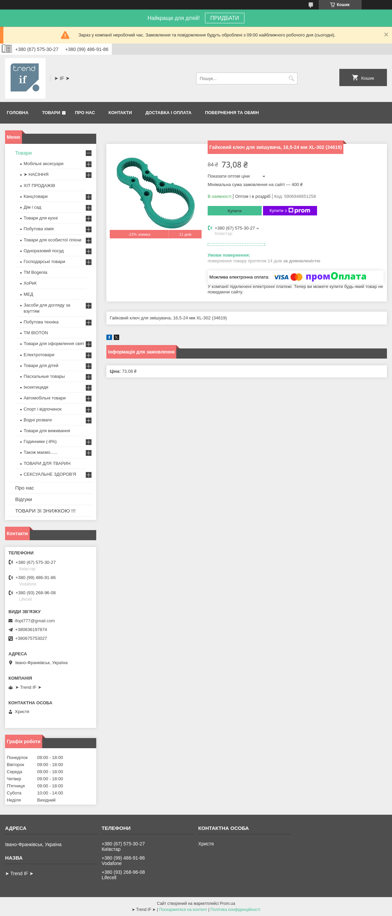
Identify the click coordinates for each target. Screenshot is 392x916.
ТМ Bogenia (35, 272)
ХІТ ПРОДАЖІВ (39, 185)
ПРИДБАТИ (224, 18)
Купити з (289, 211)
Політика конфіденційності (235, 909)
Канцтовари (36, 196)
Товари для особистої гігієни (52, 239)
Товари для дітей (41, 365)
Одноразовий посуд (44, 250)
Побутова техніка (41, 321)
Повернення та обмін (232, 112)
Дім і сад (32, 207)
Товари (51, 112)
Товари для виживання (47, 430)
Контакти (120, 112)
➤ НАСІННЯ (36, 174)
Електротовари (39, 354)
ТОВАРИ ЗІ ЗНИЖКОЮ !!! (45, 511)
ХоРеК (30, 283)
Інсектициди (36, 387)
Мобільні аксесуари (43, 163)
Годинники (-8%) (40, 441)
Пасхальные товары (44, 376)
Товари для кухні (41, 217)
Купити (235, 210)
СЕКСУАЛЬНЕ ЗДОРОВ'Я (50, 474)
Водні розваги (38, 419)
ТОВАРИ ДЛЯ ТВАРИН (47, 463)
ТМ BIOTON (36, 332)
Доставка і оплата (168, 112)
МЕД (28, 294)
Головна (17, 112)
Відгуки (23, 499)
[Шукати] (291, 78)
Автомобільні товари (45, 397)
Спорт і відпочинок (42, 409)
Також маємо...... (40, 452)
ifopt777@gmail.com (35, 620)
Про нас (85, 112)
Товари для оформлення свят (54, 343)
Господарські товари (44, 261)
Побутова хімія (39, 228)
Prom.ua (227, 903)
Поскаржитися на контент (183, 909)
